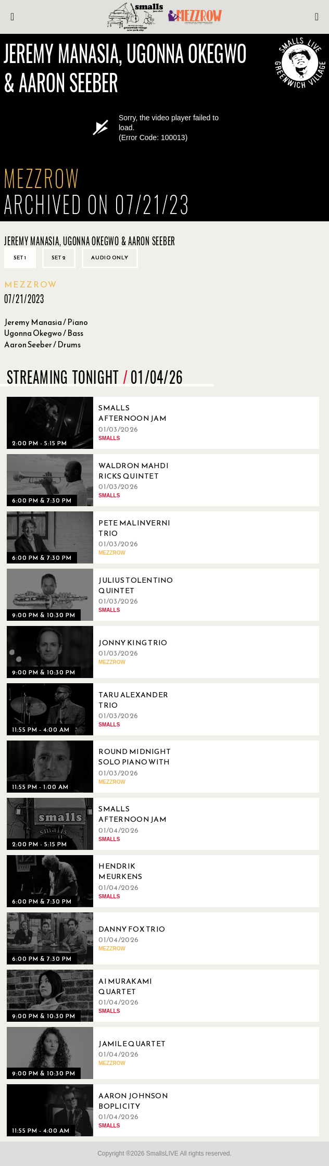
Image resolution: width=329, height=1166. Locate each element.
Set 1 (20, 257)
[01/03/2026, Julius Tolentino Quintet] (95, 595)
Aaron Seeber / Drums (42, 344)
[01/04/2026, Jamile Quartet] (95, 1053)
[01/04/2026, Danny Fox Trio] (95, 938)
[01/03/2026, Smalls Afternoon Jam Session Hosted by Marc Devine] (95, 423)
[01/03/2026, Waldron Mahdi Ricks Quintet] (95, 480)
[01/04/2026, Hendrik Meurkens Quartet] (95, 881)
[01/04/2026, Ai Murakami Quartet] (95, 996)
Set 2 (59, 257)
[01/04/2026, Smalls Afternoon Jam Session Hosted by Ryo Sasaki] (95, 824)
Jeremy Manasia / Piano (46, 322)
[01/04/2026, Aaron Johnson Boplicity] (95, 1110)
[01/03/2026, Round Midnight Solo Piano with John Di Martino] (95, 767)
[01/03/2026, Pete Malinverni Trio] (95, 537)
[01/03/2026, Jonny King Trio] (95, 652)
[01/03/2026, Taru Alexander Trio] (95, 709)
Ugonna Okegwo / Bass (43, 333)
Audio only (110, 257)
